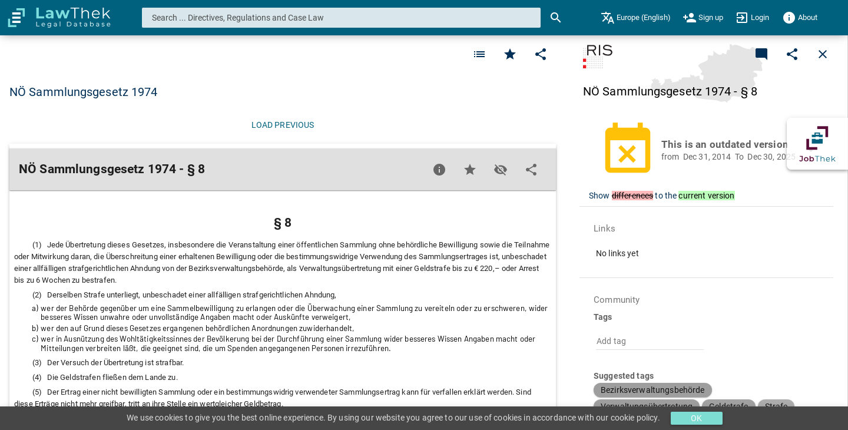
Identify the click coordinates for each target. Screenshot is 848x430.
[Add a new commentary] (761, 54)
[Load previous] (283, 124)
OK (696, 418)
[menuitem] (636, 17)
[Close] (822, 54)
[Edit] (540, 54)
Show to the (661, 195)
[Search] (556, 17)
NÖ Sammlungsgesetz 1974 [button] (83, 92)
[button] (713, 150)
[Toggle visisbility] (500, 169)
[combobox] (341, 18)
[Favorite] (479, 54)
